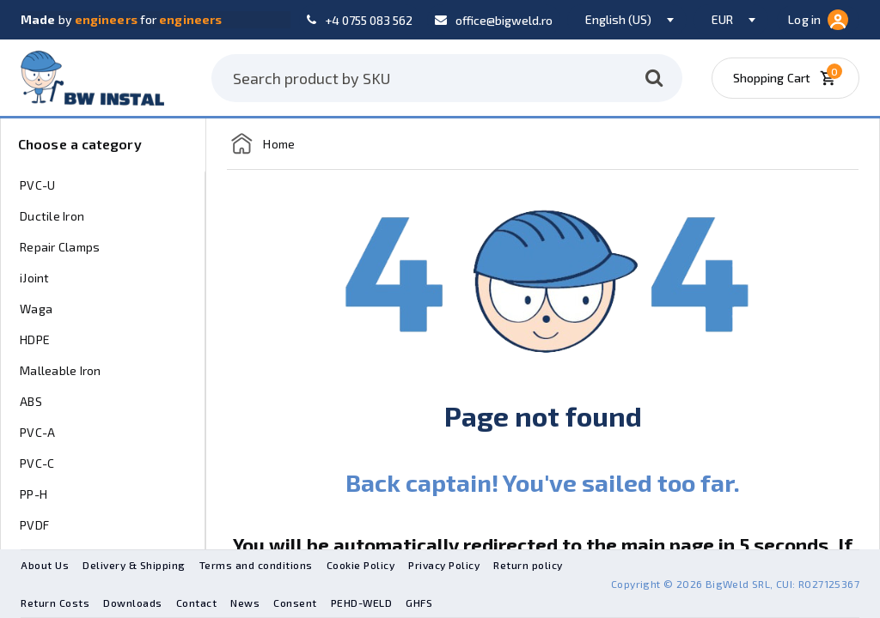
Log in (818, 19)
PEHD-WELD (362, 603)
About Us (45, 565)
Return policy (528, 565)
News (245, 603)
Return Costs (55, 603)
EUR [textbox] (722, 19)
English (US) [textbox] (618, 19)
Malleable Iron (60, 370)
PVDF (34, 525)
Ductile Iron (52, 216)
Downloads (132, 603)
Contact (196, 603)
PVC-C (37, 463)
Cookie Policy (361, 565)
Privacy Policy (444, 565)
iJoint (35, 277)
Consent (295, 603)
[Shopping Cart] (791, 78)
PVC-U (37, 185)
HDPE (35, 339)
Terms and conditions (256, 565)
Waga (36, 308)
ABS (31, 401)
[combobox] (627, 20)
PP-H (33, 494)
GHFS (419, 603)
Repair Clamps (60, 246)
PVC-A (37, 432)
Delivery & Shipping (134, 565)
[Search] (654, 78)
